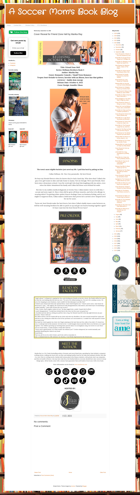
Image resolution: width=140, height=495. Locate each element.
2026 (115, 33)
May (117, 221)
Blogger (84, 486)
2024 (115, 38)
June (117, 219)
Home (9, 25)
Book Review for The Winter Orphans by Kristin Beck (122, 133)
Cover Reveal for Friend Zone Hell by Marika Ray (123, 114)
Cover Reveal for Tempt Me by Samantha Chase (122, 176)
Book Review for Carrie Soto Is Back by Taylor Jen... (123, 122)
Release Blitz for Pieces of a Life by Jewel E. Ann (122, 137)
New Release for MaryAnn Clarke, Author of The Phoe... (122, 67)
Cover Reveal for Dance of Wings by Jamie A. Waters (123, 103)
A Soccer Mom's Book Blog (63, 12)
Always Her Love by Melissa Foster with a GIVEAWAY (122, 107)
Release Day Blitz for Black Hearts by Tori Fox (122, 167)
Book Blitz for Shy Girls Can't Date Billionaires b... (123, 205)
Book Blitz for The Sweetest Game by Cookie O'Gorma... (122, 201)
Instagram (12, 65)
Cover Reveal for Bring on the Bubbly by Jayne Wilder (123, 91)
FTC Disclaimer (42, 25)
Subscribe (18, 53)
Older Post (103, 472)
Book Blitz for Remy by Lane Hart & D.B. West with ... (123, 183)
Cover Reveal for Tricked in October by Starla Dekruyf (123, 187)
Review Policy (30, 25)
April (117, 224)
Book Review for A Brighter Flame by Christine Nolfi (122, 88)
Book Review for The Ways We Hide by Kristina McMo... (122, 171)
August (118, 214)
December (119, 45)
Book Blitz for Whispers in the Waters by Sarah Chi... (123, 62)
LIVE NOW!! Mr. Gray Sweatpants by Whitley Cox (122, 153)
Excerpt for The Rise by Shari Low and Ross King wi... (123, 129)
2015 (115, 248)
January (118, 231)
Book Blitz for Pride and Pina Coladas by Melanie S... (123, 110)
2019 (115, 238)
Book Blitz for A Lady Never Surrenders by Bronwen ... (123, 118)
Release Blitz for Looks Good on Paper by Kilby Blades (123, 145)
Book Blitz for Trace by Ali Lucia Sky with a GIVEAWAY (122, 162)
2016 (115, 245)
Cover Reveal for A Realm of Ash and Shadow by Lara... (123, 54)
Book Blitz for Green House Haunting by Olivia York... (122, 71)
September (119, 52)
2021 (115, 234)
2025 (115, 35)
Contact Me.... (18, 25)
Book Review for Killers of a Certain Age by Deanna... (122, 196)
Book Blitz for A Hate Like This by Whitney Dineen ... (123, 158)
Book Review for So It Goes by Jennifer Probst (122, 141)
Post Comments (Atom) (47, 475)
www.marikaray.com (80, 364)
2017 (115, 243)
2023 (115, 40)
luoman (73, 486)
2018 (115, 241)
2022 (115, 42)
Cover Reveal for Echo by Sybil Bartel (122, 148)
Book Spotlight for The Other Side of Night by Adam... (123, 99)
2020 (115, 236)
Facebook (12, 63)
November (119, 47)
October (118, 49)
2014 (115, 250)
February (118, 228)
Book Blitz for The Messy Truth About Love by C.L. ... (122, 192)
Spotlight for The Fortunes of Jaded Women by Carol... (123, 179)
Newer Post (37, 472)
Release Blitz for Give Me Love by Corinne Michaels (123, 84)
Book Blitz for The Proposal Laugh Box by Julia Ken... (123, 126)
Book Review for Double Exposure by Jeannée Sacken (122, 76)
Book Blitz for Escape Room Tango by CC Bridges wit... (123, 58)
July (117, 217)
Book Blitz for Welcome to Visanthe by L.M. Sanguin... (122, 210)
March (117, 226)
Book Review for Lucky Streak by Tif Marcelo (121, 80)
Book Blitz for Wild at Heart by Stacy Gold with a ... (123, 95)
